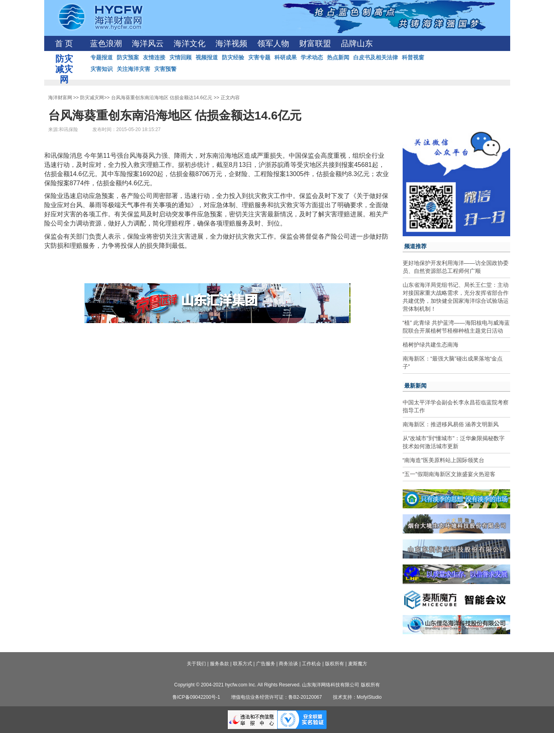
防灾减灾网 (92, 97)
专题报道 (101, 57)
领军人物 (273, 43)
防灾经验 (233, 57)
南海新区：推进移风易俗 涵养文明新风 (451, 424)
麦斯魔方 (357, 663)
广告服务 (265, 663)
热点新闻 (338, 57)
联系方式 (242, 663)
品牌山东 (357, 43)
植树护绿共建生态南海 (430, 344)
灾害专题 (259, 57)
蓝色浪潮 (106, 43)
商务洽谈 (288, 663)
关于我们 (196, 663)
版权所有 (334, 663)
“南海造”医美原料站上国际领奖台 (443, 460)
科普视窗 (413, 57)
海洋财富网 (60, 97)
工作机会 (311, 663)
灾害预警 (165, 69)
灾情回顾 (180, 57)
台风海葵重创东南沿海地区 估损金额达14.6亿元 (162, 97)
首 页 (64, 43)
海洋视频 (231, 43)
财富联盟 (315, 43)
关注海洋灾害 (133, 69)
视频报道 (207, 57)
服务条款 (219, 663)
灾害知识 (101, 69)
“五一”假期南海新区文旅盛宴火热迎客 (449, 474)
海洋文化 (190, 43)
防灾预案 (128, 57)
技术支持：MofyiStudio (357, 697)
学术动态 (312, 57)
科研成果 (285, 57)
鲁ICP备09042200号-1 (196, 697)
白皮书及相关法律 (375, 57)
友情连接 (154, 57)
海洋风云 (148, 43)
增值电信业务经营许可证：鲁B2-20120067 (276, 697)
